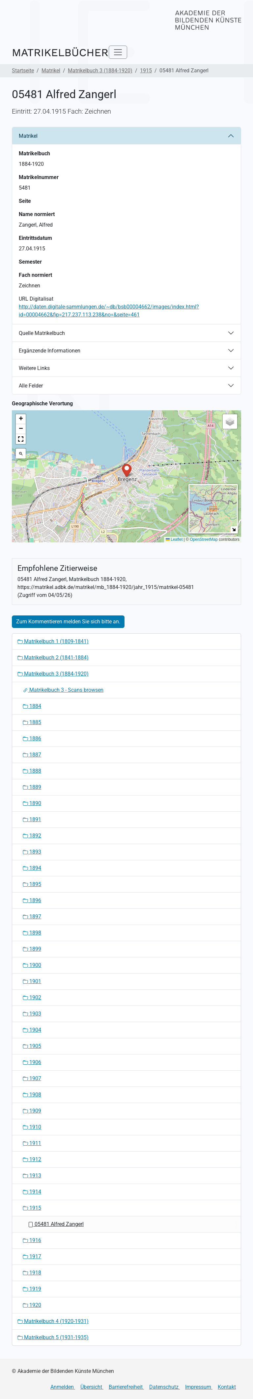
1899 (32, 949)
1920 (32, 1305)
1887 (32, 755)
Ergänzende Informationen (49, 351)
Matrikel (51, 70)
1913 (32, 1175)
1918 (32, 1273)
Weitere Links (34, 368)
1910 (32, 1127)
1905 (32, 1046)
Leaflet (174, 539)
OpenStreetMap (204, 539)
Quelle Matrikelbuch (42, 333)
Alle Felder (31, 386)
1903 (32, 1014)
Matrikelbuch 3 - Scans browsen (63, 690)
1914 (32, 1192)
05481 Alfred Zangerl (56, 1224)
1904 (32, 1030)
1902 (32, 997)
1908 (32, 1094)
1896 (32, 900)
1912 (32, 1159)
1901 (32, 981)
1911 (32, 1143)
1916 (32, 1240)
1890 (32, 803)
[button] (126, 469)
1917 (32, 1256)
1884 (32, 706)
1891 (32, 819)
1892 (32, 835)
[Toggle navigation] (118, 52)
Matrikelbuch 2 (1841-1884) (53, 657)
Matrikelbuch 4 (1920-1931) (53, 1321)
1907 (32, 1078)
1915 (146, 70)
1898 (32, 933)
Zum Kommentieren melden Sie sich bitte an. (68, 621)
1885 (32, 722)
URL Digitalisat (36, 299)
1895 (32, 884)
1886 (32, 738)
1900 (32, 965)
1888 (32, 771)
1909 (32, 1111)
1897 (32, 916)
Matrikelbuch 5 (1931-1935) (53, 1337)
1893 (32, 852)
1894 (32, 868)
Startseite (23, 70)
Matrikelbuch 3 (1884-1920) (100, 70)
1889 (32, 787)
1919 (32, 1289)
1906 (32, 1062)
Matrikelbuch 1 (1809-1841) (53, 641)
